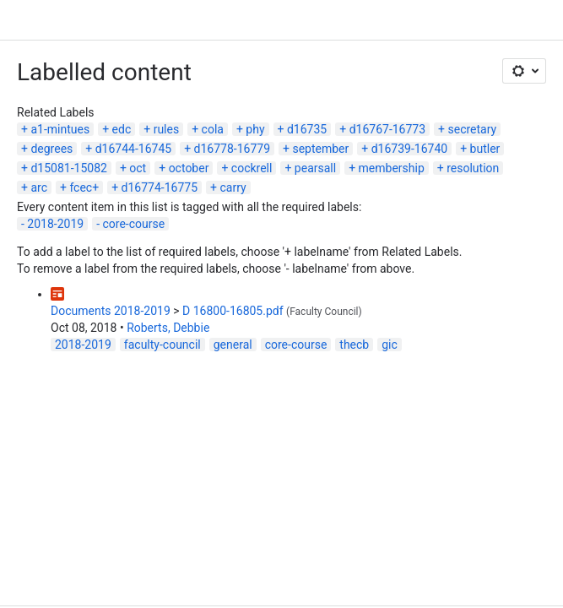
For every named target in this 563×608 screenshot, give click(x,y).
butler (485, 148)
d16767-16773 (387, 129)
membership (392, 168)
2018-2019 (55, 224)
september (320, 148)
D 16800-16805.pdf (233, 311)
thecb (354, 344)
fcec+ (84, 187)
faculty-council (162, 344)
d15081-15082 (68, 168)
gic (390, 344)
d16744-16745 (133, 148)
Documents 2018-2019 (111, 311)
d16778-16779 (232, 148)
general (233, 344)
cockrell (252, 168)
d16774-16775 (160, 187)
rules (167, 129)
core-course (134, 224)
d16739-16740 (409, 148)
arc (38, 187)
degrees (51, 148)
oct (137, 168)
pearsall (315, 168)
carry (232, 187)
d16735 (307, 129)
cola (213, 129)
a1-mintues (59, 129)
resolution (473, 168)
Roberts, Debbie (168, 327)
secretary (472, 129)
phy (255, 129)
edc (122, 129)
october (189, 168)
